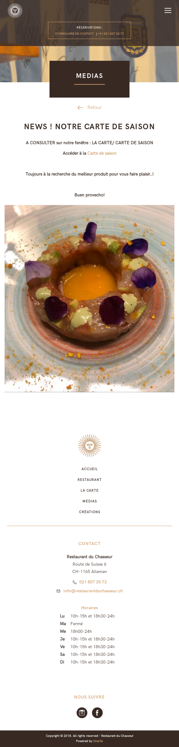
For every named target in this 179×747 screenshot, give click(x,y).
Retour (94, 107)
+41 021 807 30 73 (110, 34)
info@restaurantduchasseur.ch (93, 591)
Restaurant (90, 480)
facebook (97, 712)
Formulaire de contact (74, 34)
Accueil (90, 469)
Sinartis (98, 741)
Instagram (82, 712)
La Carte (90, 491)
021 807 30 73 (93, 582)
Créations (89, 512)
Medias (89, 501)
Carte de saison (102, 153)
